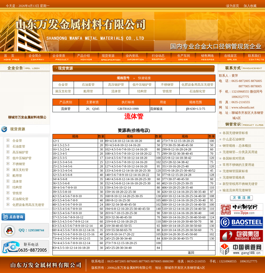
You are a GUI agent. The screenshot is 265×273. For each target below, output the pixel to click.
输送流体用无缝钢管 (237, 190)
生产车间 (183, 56)
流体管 (17, 181)
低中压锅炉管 (22, 158)
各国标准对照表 (234, 158)
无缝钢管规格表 (234, 177)
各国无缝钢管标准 (235, 133)
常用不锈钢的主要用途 (238, 165)
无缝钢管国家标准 (235, 171)
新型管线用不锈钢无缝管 (240, 184)
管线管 (17, 193)
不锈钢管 (18, 164)
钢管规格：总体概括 (237, 146)
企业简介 (35, 56)
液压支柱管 (20, 170)
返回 (191, 252)
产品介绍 (83, 56)
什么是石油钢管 (234, 139)
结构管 (17, 187)
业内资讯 (132, 56)
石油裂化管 (20, 199)
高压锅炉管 (20, 152)
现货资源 (108, 56)
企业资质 (58, 56)
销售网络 (207, 56)
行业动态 (158, 56)
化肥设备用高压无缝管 (28, 205)
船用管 (17, 175)
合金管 (17, 140)
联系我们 (254, 56)
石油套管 (18, 146)
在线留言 (230, 56)
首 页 (9, 56)
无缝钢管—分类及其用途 (240, 152)
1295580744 (36, 230)
